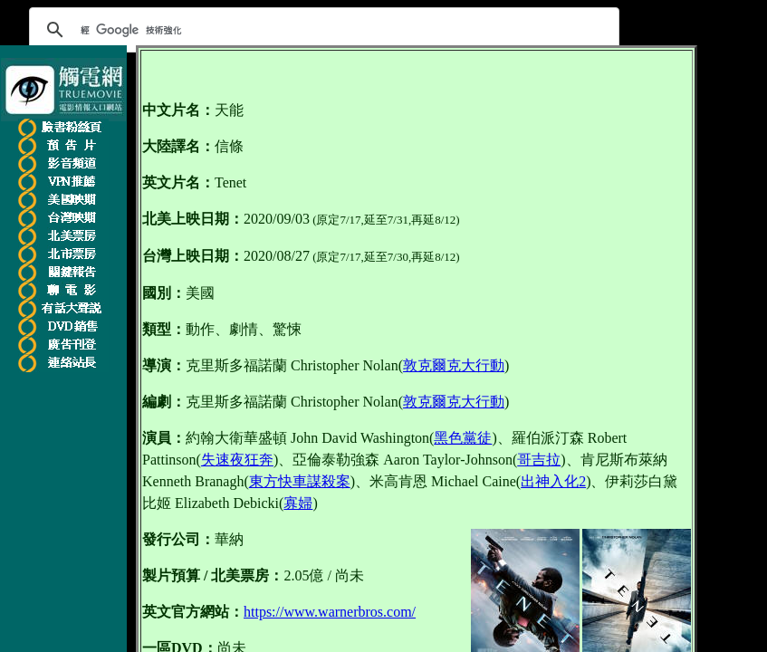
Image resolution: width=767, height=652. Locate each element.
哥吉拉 (539, 459)
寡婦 (297, 503)
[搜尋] (321, 30)
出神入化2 (553, 481)
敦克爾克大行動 (453, 365)
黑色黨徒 (463, 438)
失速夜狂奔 (237, 459)
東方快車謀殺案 (299, 481)
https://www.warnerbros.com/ (330, 611)
